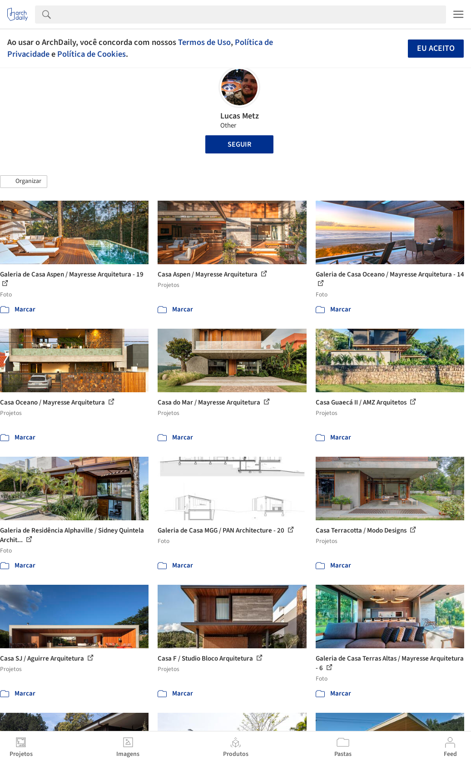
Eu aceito (436, 48)
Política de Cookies (91, 54)
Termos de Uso (204, 42)
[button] (23, 181)
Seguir (239, 144)
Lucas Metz (239, 116)
